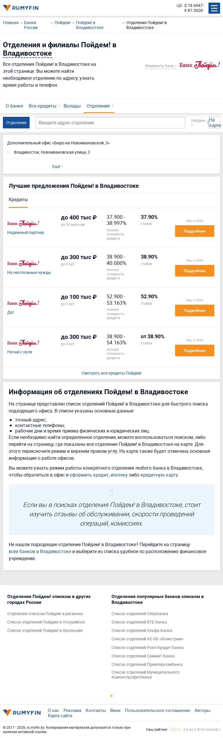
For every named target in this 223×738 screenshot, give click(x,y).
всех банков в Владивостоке (40, 551)
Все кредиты (42, 106)
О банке (14, 106)
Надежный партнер (25, 232)
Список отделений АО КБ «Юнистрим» (148, 639)
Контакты (96, 710)
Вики (115, 710)
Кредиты (18, 199)
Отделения (98, 106)
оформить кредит (89, 475)
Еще (56, 166)
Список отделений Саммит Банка (143, 656)
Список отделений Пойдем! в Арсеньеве (45, 630)
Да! (10, 312)
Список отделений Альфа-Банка (142, 630)
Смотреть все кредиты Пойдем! (112, 373)
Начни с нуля (19, 352)
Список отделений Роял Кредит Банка (148, 647)
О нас (53, 710)
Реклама (72, 710)
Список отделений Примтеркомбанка (147, 664)
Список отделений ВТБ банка (139, 622)
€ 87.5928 (193, 10)
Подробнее (195, 231)
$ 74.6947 (193, 5)
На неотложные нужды (29, 272)
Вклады (72, 106)
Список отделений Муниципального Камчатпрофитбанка (146, 675)
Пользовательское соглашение (157, 710)
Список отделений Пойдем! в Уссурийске (46, 622)
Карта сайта (60, 715)
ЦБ (179, 5)
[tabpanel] (56, 615)
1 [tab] (111, 696)
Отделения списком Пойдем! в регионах (45, 613)
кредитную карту (159, 475)
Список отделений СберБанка (140, 613)
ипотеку (119, 475)
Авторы (203, 710)
